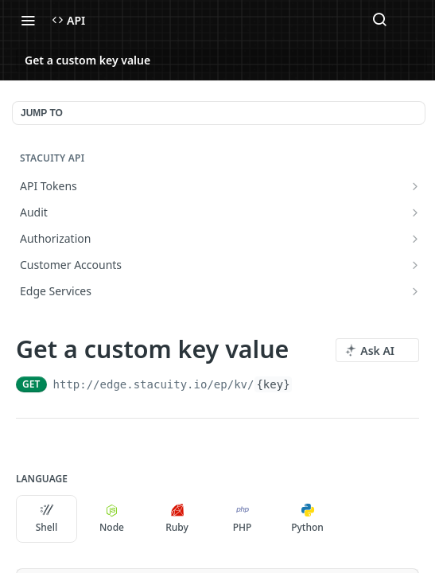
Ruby (176, 519)
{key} (272, 384)
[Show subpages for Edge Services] (415, 291)
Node (111, 519)
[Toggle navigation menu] (28, 20)
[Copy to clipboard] (306, 384)
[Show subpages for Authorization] (415, 238)
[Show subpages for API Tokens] (415, 186)
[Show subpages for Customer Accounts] (415, 265)
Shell (47, 519)
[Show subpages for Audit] (415, 212)
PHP (242, 519)
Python (307, 519)
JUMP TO (42, 113)
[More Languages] (354, 519)
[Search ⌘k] (379, 20)
